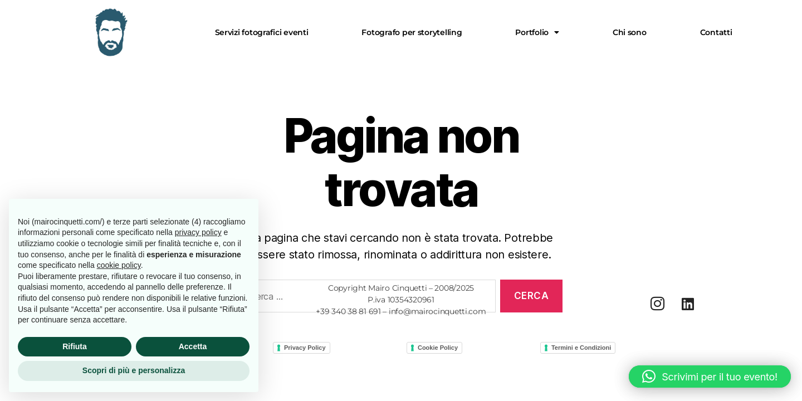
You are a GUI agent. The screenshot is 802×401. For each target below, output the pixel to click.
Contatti (716, 32)
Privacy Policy (305, 347)
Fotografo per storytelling (411, 32)
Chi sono (630, 32)
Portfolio (537, 32)
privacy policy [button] (198, 232)
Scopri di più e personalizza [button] (133, 370)
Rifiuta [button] (74, 346)
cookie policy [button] (119, 265)
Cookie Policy (438, 347)
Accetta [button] (193, 346)
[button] (537, 32)
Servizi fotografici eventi (262, 32)
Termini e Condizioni (581, 347)
